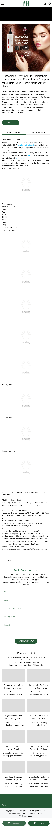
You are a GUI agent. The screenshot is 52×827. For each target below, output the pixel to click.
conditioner (20, 158)
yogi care (9, 561)
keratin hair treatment (25, 145)
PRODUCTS (30, 17)
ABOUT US (21, 17)
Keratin (30, 155)
